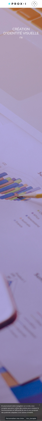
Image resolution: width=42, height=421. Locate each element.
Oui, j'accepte (31, 418)
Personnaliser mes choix (15, 418)
